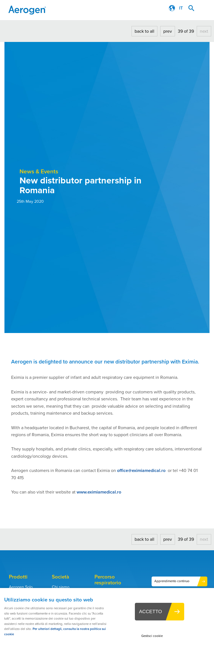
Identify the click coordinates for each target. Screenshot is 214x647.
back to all (144, 31)
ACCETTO (150, 611)
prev (167, 31)
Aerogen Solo (21, 587)
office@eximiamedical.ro (141, 470)
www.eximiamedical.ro (99, 492)
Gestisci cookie (152, 636)
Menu (204, 8)
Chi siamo (60, 587)
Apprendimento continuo (171, 581)
